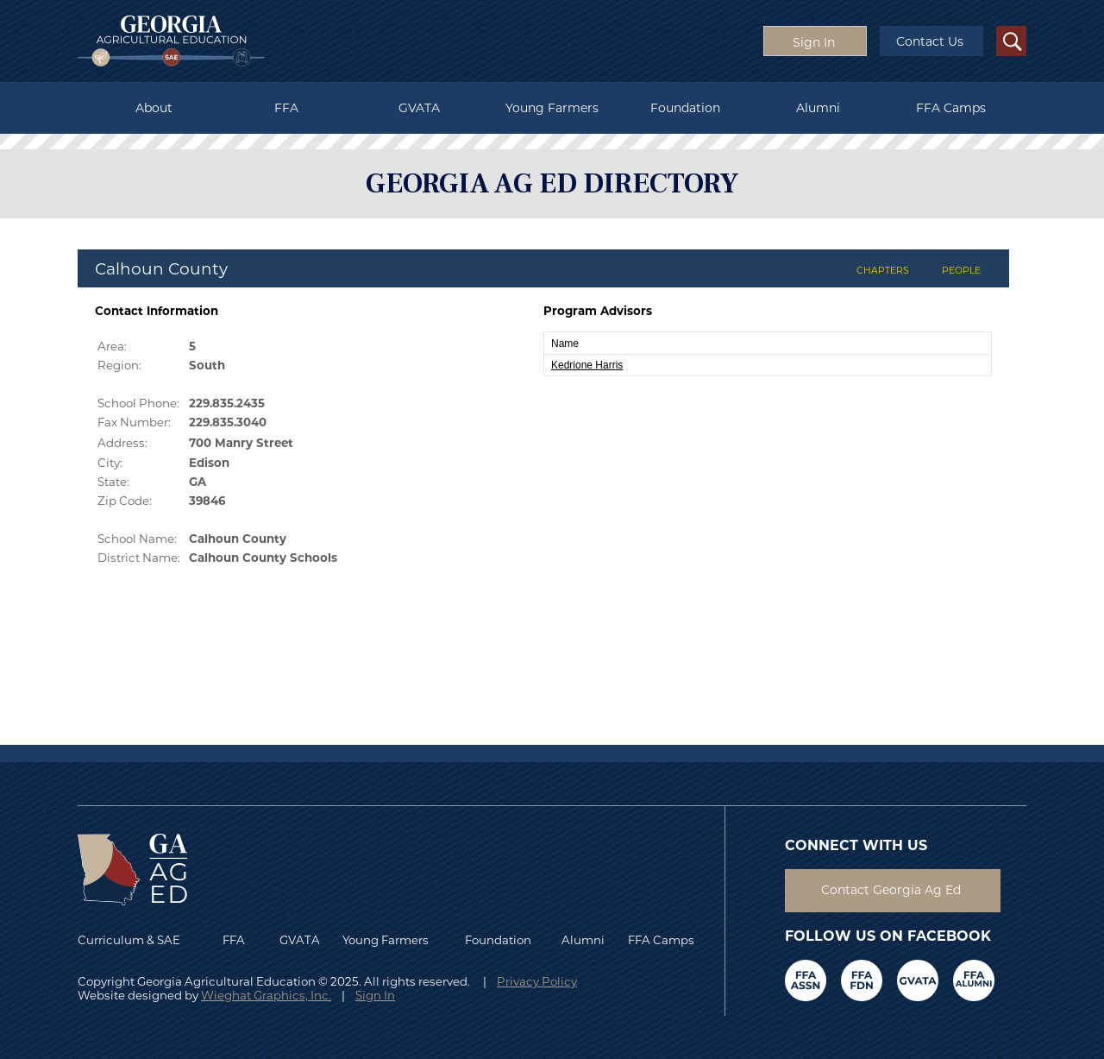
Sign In (375, 995)
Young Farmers (552, 108)
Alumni (818, 108)
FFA (286, 108)
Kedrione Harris (587, 365)
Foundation (685, 108)
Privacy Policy (537, 981)
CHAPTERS (882, 270)
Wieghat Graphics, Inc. (266, 995)
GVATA (419, 108)
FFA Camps (951, 108)
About (153, 108)
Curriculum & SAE (129, 940)
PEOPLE (961, 270)
